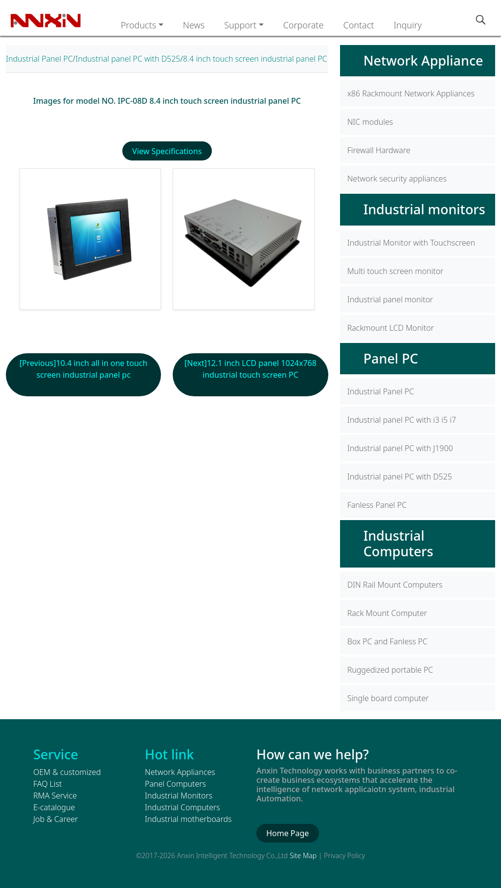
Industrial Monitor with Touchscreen (411, 242)
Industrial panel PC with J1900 (400, 448)
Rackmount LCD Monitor (390, 327)
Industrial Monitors (178, 795)
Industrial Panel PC (39, 58)
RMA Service (55, 795)
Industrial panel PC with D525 (127, 58)
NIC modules (370, 121)
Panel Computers (175, 783)
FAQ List (47, 783)
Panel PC (391, 358)
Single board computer (388, 698)
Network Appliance (423, 60)
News (194, 25)
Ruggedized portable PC (390, 669)
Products (139, 25)
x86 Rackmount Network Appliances (411, 93)
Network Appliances (180, 772)
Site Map (303, 855)
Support (240, 25)
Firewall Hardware (378, 150)
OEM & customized (67, 772)
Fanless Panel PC (377, 505)
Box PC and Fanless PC (387, 641)
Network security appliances (397, 178)
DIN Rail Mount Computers (395, 584)
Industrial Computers (398, 543)
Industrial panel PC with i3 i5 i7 (401, 419)
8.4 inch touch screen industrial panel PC (255, 58)
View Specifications (167, 151)
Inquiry (407, 25)
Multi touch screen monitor (395, 271)
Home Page (287, 833)
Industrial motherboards (188, 819)
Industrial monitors (424, 209)
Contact (358, 25)
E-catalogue (54, 807)
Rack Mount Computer (387, 613)
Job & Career (55, 819)
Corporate (303, 25)
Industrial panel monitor (390, 299)
